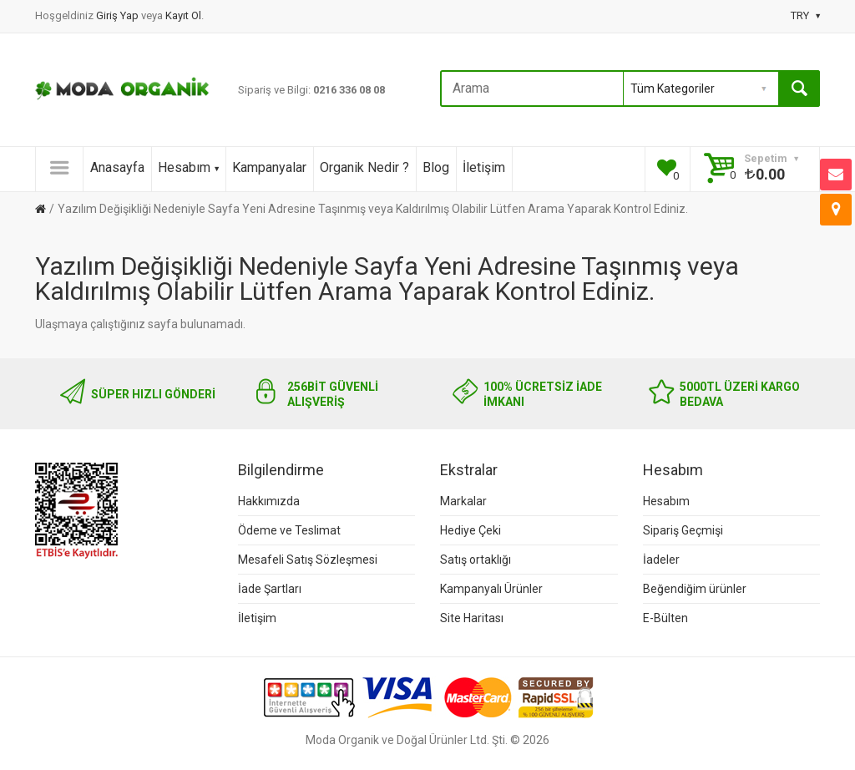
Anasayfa (117, 167)
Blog (435, 167)
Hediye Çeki (470, 530)
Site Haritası (471, 618)
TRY (805, 15)
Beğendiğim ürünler (694, 588)
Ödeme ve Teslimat (289, 530)
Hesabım (188, 167)
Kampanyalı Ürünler (491, 588)
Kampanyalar (269, 167)
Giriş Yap (118, 15)
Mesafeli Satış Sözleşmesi (307, 559)
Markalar (463, 501)
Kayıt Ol (183, 15)
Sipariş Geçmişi (683, 530)
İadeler (661, 559)
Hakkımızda (269, 501)
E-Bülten (665, 618)
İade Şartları (269, 588)
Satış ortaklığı (475, 559)
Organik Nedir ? (364, 167)
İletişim (484, 167)
